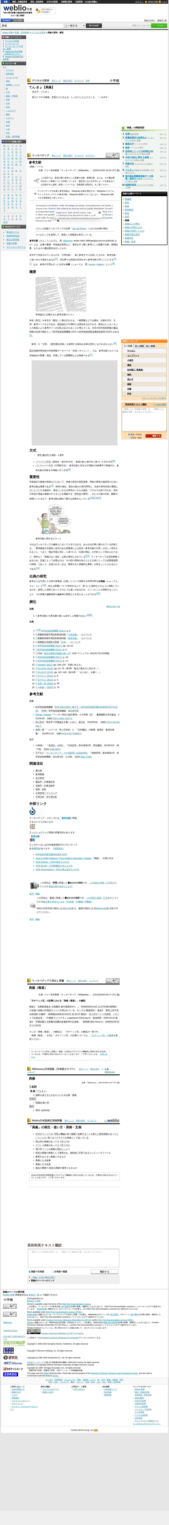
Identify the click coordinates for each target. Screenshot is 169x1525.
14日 (95, 1006)
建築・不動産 (12, 96)
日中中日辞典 (52, 2)
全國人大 (44, 1021)
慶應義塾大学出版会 (106, 714)
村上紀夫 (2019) (45, 668)
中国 (65, 1006)
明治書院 (97, 745)
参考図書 (40, 774)
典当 (127, 213)
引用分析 (40, 797)
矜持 (129, 394)
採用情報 (107, 1395)
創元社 (82, 722)
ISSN (46, 749)
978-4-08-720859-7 (71, 733)
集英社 (100, 729)
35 (36, 1025)
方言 (8, 133)
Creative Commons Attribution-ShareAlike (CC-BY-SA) (69, 1320)
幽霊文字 (129, 144)
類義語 (39, 1102)
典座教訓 (129, 209)
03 (67, 1014)
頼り (34, 97)
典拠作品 (129, 163)
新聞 (113, 244)
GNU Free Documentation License (76, 1304)
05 (39, 1025)
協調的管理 (130, 185)
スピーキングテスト (16, 247)
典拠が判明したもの (134, 231)
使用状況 (58, 848)
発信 (95, 1018)
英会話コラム (12, 232)
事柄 (44, 1168)
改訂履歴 (112, 1322)
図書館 (69, 355)
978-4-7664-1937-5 (62, 718)
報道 (72, 1000)
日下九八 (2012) (45, 676)
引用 (48, 264)
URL (59, 328)
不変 (81, 1153)
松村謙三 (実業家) (135, 370)
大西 (53, 1006)
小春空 (130, 360)
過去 (38, 1168)
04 (63, 1014)
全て (4, 67)
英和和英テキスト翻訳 (44, 1245)
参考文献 (72, 638)
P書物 (88, 901)
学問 (55, 883)
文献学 (39, 785)
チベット (100, 1014)
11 (95, 498)
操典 (127, 147)
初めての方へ (149, 20)
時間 (99, 1018)
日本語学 (72, 745)
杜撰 (127, 134)
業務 (44, 1153)
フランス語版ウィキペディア (50, 228)
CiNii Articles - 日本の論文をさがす (52, 862)
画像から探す (48, 1392)
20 (73, 1014)
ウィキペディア (40, 155)
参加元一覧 (162, 20)
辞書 (6, 2)
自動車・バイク (13, 85)
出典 (63, 642)
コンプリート (133, 355)
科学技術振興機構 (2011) (53, 630)
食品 (8, 125)
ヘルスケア (11, 111)
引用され (64, 1010)
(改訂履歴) (65, 1306)
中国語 (47, 1010)
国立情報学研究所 (38, 350)
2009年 (108, 1021)
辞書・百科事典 (22, 32)
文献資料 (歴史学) (85, 184)
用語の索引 (67, 81)
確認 (129, 384)
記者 (74, 1021)
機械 (62, 1134)
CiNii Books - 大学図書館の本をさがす (54, 866)
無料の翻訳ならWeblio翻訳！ (47, 10)
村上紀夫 (40, 722)
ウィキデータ (35, 845)
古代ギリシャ (42, 1134)
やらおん (131, 351)
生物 (8, 122)
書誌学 (39, 782)
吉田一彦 (40, 729)
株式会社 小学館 (33, 1301)
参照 (63, 234)
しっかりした (77, 97)
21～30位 (150, 346)
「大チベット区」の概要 (101, 1035)
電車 (8, 81)
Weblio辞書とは (18, 1389)
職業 (73, 1134)
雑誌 (59, 324)
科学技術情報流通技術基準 (92, 332)
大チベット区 (38, 1000)
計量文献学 (49, 785)
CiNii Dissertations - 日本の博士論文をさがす (57, 869)
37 (102, 1006)
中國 (38, 1021)
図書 (100, 244)
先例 (48, 1164)
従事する (82, 1134)
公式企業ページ (110, 1389)
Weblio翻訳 (139, 1398)
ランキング (79, 81)
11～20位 (139, 346)
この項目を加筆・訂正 (100, 883)
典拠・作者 (130, 241)
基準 (64, 1168)
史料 (61, 184)
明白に (60, 1149)
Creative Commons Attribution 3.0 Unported (60, 1338)
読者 (42, 560)
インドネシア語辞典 (143, 1409)
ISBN (49, 718)
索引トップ (56, 81)
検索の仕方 (16, 1392)
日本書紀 (82, 729)
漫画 (80, 908)
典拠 (32, 166)
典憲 (127, 217)
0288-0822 (55, 749)
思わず (130, 379)
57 (79, 1014)
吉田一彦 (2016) (45, 683)
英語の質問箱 (12, 239)
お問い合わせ (78, 1389)
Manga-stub (101, 908)
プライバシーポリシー (21, 1401)
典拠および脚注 (132, 224)
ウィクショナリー (38, 832)
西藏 (50, 1021)
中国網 (50, 1018)
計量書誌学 (49, 782)
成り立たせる (48, 1095)
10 (91, 498)
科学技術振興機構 (61, 332)
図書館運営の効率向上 (136, 137)
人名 (8, 129)
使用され (63, 1153)
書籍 (49, 244)
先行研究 (85, 486)
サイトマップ (17, 1404)
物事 (38, 1095)
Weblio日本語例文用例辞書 (47, 1120)
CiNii (74, 350)
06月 (90, 1006)
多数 (40, 1010)
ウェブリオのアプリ (50, 1389)
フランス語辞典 (141, 1406)
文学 (45, 908)
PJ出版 (70, 901)
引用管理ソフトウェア (46, 793)
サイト (54, 1010)
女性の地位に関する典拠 (137, 157)
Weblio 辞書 (153, 2)
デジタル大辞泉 (38, 32)
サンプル (81, 1010)
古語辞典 (79, 2)
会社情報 (107, 1392)
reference (67, 240)
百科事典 (113, 556)
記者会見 (38, 1018)
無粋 (129, 374)
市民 (56, 1134)
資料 (55, 184)
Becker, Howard (43, 714)
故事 (48, 1160)
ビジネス (10, 70)
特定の (39, 1153)
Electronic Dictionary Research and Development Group (114, 1373)
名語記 (51, 745)
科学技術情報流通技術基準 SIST (51, 854)
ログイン (139, 1)
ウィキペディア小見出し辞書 (48, 980)
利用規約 (15, 1398)
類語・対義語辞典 (19, 2)
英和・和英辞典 (36, 2)
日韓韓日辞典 (66, 2)
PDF (44, 711)
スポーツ (10, 118)
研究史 (78, 494)
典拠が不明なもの (133, 227)
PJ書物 (79, 901)
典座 (127, 206)
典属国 (128, 199)
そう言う (61, 1141)
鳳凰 (88, 1010)
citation (100, 264)
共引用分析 (51, 797)
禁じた (96, 1134)
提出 (48, 1006)
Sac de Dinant (79, 228)
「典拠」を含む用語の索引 (43, 1277)
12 (99, 498)
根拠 (47, 97)
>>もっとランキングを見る (154, 398)
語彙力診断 (11, 243)
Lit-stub (68, 908)
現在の (52, 1168)
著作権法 (55, 344)
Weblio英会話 (13, 235)
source (92, 264)
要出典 (39, 770)
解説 (83, 1000)
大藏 (41, 1014)
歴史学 (82, 181)
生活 (8, 107)
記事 (42, 244)
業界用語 (10, 74)
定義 (129, 389)
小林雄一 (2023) (45, 687)
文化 (8, 103)
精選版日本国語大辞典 (48, 642)
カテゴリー (90, 155)
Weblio (30, 1322)
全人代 (92, 1014)
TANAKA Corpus (10, 1331)
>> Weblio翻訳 (159, 404)
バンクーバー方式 (44, 465)
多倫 (63, 1021)
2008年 (84, 1006)
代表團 (56, 1021)
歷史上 (109, 1010)
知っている (83, 1137)
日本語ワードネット (35, 1362)
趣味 (8, 114)
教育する (40, 1156)
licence (55, 1376)
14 (38, 568)
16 (98, 593)
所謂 (34, 1014)
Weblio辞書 (41, 1309)
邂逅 (129, 365)
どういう (40, 1145)
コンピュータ (12, 77)
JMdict (46, 1373)
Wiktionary (110, 1072)
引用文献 (72, 634)
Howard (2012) (45, 664)
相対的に (74, 1153)
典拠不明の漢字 (132, 234)
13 (87, 556)
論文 (59, 244)
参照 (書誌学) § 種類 (46, 455)
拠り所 (46, 1102)
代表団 (107, 1014)
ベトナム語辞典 (141, 1415)
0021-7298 (86, 756)
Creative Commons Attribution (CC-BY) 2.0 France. (62, 1333)
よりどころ (89, 97)
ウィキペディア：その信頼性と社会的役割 (66, 753)
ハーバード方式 (43, 462)
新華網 (51, 1014)
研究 (81, 482)
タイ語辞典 (139, 1412)
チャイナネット (61, 1018)
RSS (96, 1430)
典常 (127, 202)
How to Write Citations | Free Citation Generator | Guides (63, 858)
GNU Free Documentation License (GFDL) (64, 1312)
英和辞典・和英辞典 (143, 1395)
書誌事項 (48, 248)
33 (76, 1014)
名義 (34, 1010)
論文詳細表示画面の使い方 (57, 653)
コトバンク (86, 634)
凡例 (87, 81)
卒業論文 (59, 722)
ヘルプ (164, 2)
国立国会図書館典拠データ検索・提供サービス (139, 177)
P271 (36, 848)
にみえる (64, 97)
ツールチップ (42, 234)
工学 (8, 92)
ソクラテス (59, 1137)
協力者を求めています (61, 886)
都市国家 (103, 1134)
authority (45, 1110)
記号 (5, 222)
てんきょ (41, 1091)
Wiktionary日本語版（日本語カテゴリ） (54, 1069)
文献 (54, 97)
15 (44, 585)
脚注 (55, 320)
